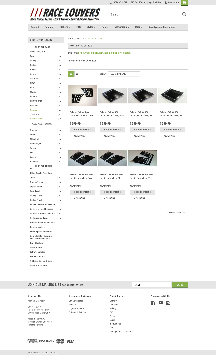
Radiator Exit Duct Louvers (42, 222)
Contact (35, 27)
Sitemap (53, 353)
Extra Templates (37, 252)
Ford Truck (35, 191)
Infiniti (33, 134)
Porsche (34, 105)
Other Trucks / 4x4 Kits (41, 173)
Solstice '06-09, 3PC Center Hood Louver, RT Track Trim (171, 115)
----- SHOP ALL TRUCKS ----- (43, 167)
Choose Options (82, 129)
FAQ (78, 27)
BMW (32, 83)
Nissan (33, 130)
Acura (33, 74)
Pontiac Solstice (36, 118)
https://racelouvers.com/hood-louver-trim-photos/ (104, 52)
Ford (32, 56)
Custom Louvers (38, 227)
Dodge (33, 65)
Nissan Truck (36, 182)
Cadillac (34, 78)
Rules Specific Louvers (41, 231)
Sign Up (80, 308)
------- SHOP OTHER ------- (42, 204)
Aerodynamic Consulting (161, 27)
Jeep (32, 177)
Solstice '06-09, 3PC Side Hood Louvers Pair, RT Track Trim (141, 178)
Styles (91, 27)
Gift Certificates (76, 301)
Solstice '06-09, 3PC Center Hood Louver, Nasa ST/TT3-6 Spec (112, 115)
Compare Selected (175, 213)
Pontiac (33, 110)
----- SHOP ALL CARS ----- (42, 47)
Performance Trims (39, 218)
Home (70, 38)
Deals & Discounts (38, 265)
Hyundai (34, 161)
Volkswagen (35, 143)
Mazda (33, 92)
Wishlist (155, 2)
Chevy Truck (36, 195)
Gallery (65, 27)
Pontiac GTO (34, 114)
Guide (105, 27)
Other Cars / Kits (37, 51)
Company (50, 27)
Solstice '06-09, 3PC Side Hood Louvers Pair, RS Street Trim (111, 178)
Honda (33, 69)
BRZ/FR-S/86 (36, 101)
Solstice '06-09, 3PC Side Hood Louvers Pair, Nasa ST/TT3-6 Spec (81, 178)
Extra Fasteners (37, 256)
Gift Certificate (138, 2)
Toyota (33, 148)
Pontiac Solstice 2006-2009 (42, 124)
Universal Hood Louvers (41, 209)
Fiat (32, 152)
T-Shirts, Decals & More (41, 261)
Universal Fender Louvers (42, 213)
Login (71, 308)
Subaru (33, 96)
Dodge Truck (36, 200)
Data (139, 27)
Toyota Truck (36, 186)
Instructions (121, 27)
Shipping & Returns (77, 312)
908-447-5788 (118, 2)
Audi (32, 87)
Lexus (33, 157)
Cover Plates (36, 247)
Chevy (33, 60)
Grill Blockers (36, 243)
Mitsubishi (35, 139)
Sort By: (103, 74)
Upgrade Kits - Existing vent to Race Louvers (41, 237)
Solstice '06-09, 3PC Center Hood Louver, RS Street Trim (141, 115)
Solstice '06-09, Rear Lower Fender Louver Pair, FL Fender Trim (82, 115)
